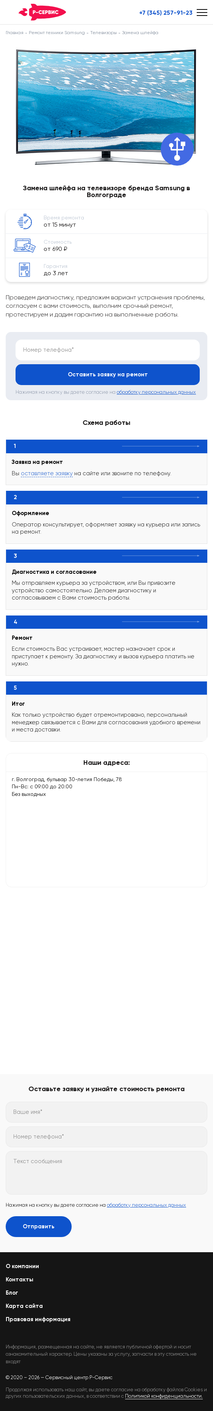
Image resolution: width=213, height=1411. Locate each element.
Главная (14, 32)
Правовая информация (38, 1319)
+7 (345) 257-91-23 (166, 13)
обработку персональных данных (156, 392)
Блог (12, 1292)
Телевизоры (103, 32)
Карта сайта (24, 1306)
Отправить (39, 1226)
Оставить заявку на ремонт (108, 374)
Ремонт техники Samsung (57, 32)
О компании (22, 1266)
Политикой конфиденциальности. (164, 1396)
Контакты (19, 1279)
